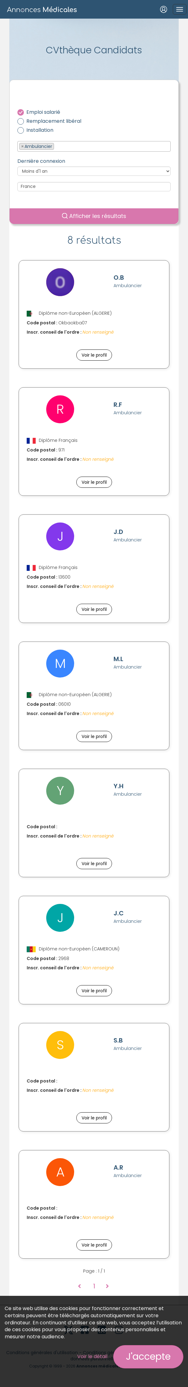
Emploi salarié (43, 112)
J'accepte (148, 1356)
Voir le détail (92, 1356)
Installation (39, 130)
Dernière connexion (41, 161)
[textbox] (57, 146)
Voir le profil (94, 355)
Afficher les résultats (94, 216)
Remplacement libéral (53, 121)
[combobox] (94, 146)
